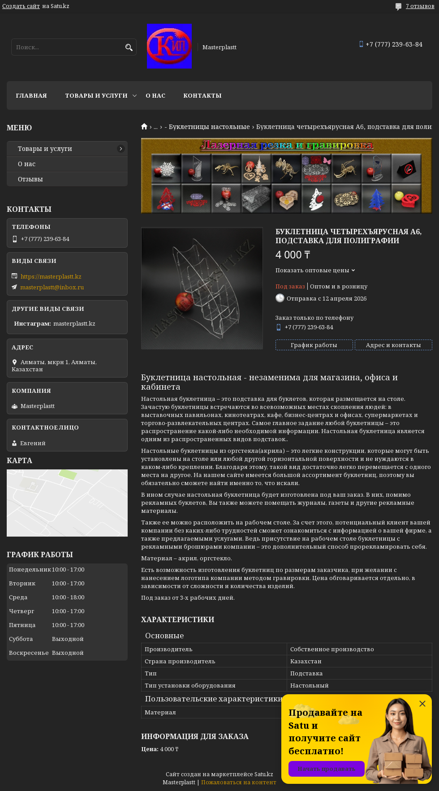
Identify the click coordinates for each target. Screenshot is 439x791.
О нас (155, 95)
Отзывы (30, 179)
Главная (31, 95)
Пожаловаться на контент (238, 782)
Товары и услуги (96, 95)
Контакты (202, 95)
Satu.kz (263, 774)
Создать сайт (21, 6)
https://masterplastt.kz (51, 276)
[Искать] (129, 48)
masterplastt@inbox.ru (52, 287)
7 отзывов (420, 6)
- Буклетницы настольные (207, 126)
